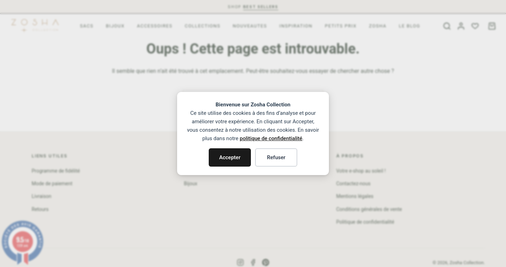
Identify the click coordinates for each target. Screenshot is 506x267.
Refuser (276, 157)
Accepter (230, 157)
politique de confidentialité (271, 138)
